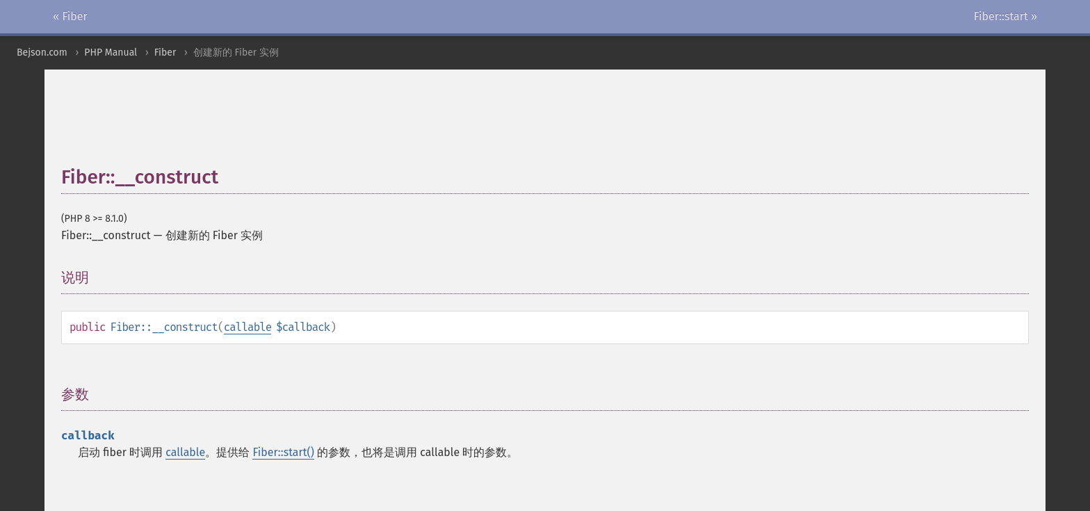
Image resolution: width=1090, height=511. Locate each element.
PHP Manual (110, 52)
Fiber (165, 52)
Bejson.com (42, 52)
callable (248, 327)
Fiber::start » (1005, 16)
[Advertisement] (398, 124)
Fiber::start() (283, 452)
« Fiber (70, 16)
